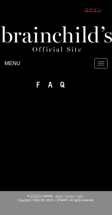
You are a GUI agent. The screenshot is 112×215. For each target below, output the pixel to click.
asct (80, 196)
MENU (12, 63)
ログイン (93, 9)
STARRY (36, 196)
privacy (70, 196)
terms (59, 196)
